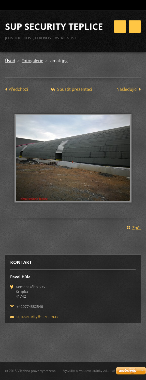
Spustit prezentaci (74, 89)
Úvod (10, 61)
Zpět (136, 228)
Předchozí (18, 89)
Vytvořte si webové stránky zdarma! (89, 371)
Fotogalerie (32, 61)
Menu (135, 26)
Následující (126, 89)
